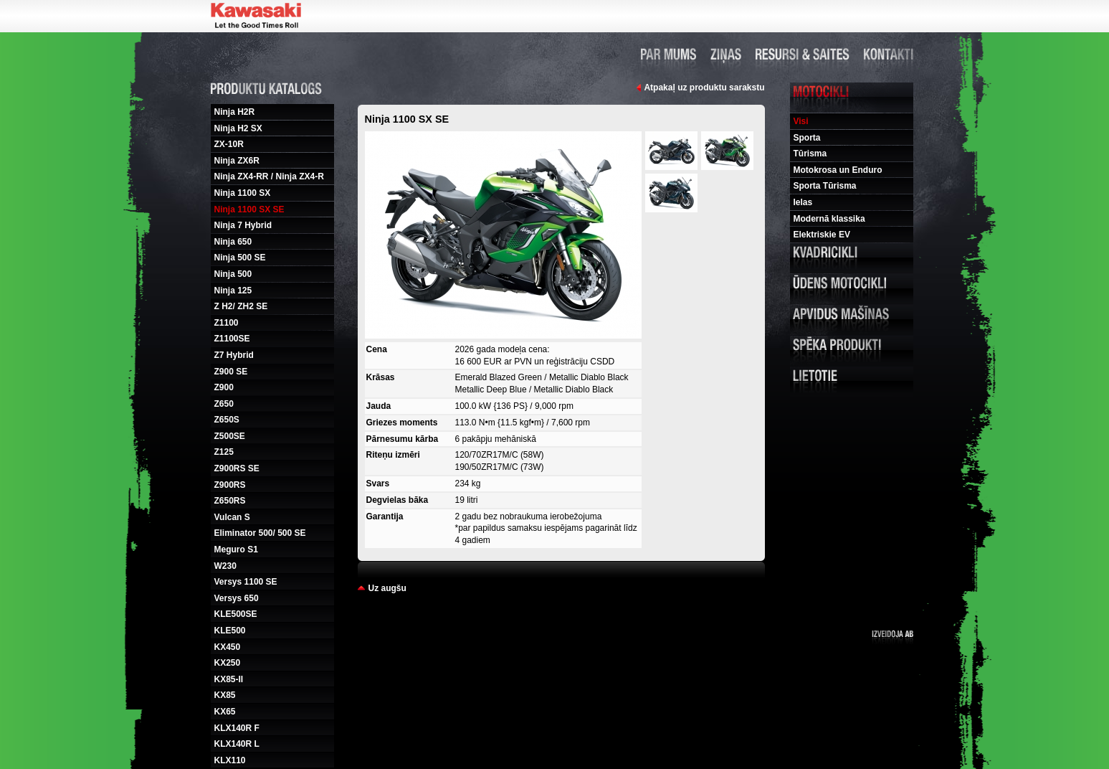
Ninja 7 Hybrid (243, 225)
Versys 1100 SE (245, 582)
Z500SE (229, 436)
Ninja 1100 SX (242, 193)
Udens (851, 289)
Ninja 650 (233, 242)
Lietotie (851, 382)
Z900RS (230, 485)
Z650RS (230, 501)
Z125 (224, 452)
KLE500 (230, 631)
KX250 (227, 663)
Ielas (803, 202)
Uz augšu (387, 588)
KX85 (225, 695)
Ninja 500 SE (240, 258)
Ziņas (725, 54)
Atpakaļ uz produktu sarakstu (704, 87)
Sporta (807, 138)
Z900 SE (231, 372)
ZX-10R (229, 144)
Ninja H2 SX (238, 128)
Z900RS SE (237, 468)
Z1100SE (232, 339)
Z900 (224, 387)
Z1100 (226, 323)
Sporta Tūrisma (825, 186)
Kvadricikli (851, 258)
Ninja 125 (233, 291)
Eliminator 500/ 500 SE (260, 533)
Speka (851, 351)
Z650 (224, 404)
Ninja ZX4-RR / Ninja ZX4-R (269, 176)
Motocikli (851, 97)
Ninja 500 (233, 274)
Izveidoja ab (892, 637)
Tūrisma (810, 153)
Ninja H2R (234, 112)
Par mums (668, 54)
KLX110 (230, 760)
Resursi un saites (802, 54)
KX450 (227, 647)
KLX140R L (237, 744)
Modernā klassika (829, 219)
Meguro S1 (236, 549)
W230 (225, 566)
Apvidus (851, 320)
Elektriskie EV (822, 235)
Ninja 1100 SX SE (249, 209)
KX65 (225, 712)
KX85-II (229, 679)
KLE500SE (235, 614)
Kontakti (888, 54)
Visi (801, 121)
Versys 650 (236, 598)
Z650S (226, 420)
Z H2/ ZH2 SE (241, 306)
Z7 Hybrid (234, 355)
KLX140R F (237, 728)
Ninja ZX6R (237, 161)
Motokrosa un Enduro (838, 170)
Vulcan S (232, 517)
